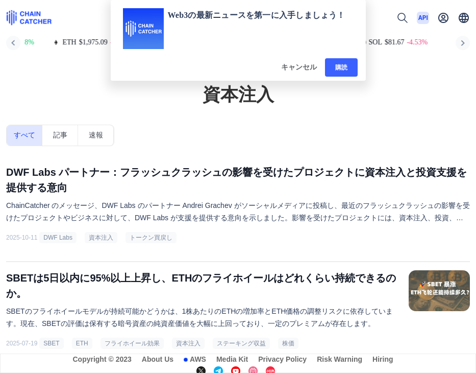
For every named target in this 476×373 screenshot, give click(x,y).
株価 (288, 343)
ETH (82, 343)
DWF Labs (57, 237)
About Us (157, 359)
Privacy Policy (282, 359)
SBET (51, 343)
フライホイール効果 (132, 343)
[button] (464, 18)
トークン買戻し (151, 237)
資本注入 (101, 237)
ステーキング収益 (241, 343)
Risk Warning (339, 359)
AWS (198, 359)
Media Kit (232, 359)
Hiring (382, 359)
